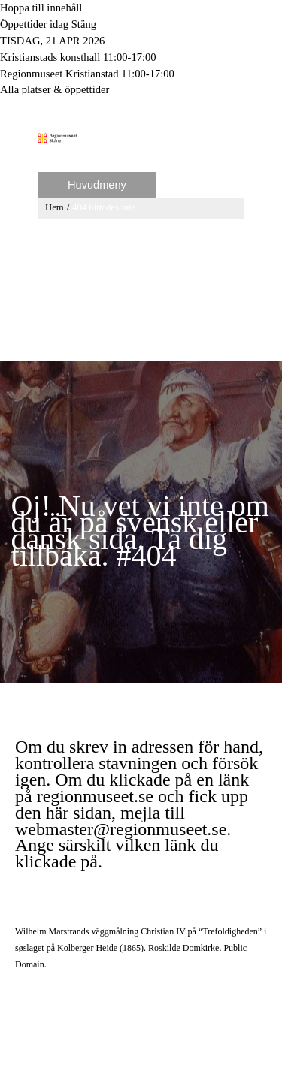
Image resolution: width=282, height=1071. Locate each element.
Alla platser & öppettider (54, 89)
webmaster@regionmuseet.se (120, 829)
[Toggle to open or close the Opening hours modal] (141, 25)
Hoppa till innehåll (41, 8)
